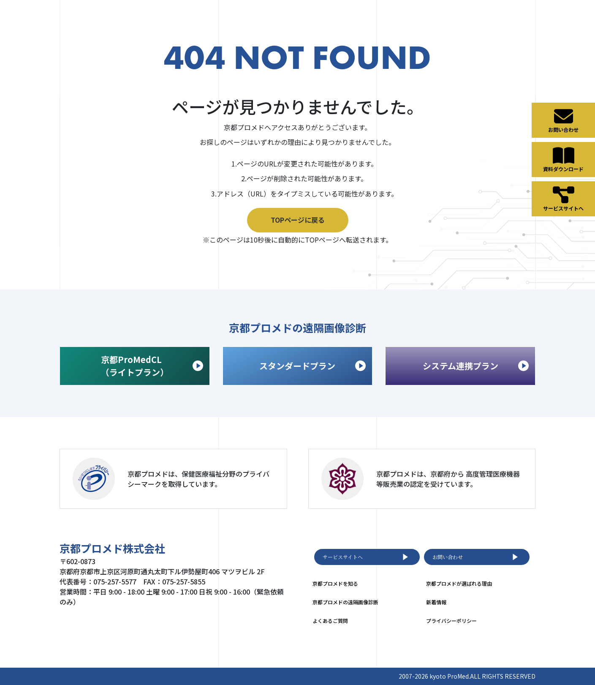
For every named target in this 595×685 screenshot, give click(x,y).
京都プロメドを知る (335, 583)
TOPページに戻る (298, 220)
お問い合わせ (476, 557)
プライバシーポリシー (451, 620)
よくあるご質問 (330, 620)
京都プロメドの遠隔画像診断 (345, 602)
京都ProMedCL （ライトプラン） (152, 365)
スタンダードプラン (312, 366)
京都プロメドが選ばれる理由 (459, 583)
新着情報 (436, 602)
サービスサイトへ (367, 557)
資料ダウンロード (563, 159)
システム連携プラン (476, 366)
